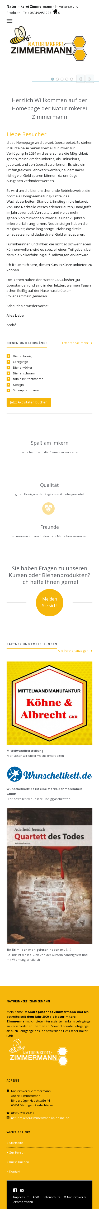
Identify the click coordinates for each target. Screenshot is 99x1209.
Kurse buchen (19, 1162)
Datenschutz (51, 1197)
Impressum (21, 1197)
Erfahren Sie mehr (75, 343)
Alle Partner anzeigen (73, 651)
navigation (9, 21)
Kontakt (14, 1171)
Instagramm (22, 1190)
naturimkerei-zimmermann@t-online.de (40, 1118)
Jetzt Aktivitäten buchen (29, 402)
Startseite (16, 1143)
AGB (36, 1197)
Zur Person (17, 1152)
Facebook (15, 1190)
